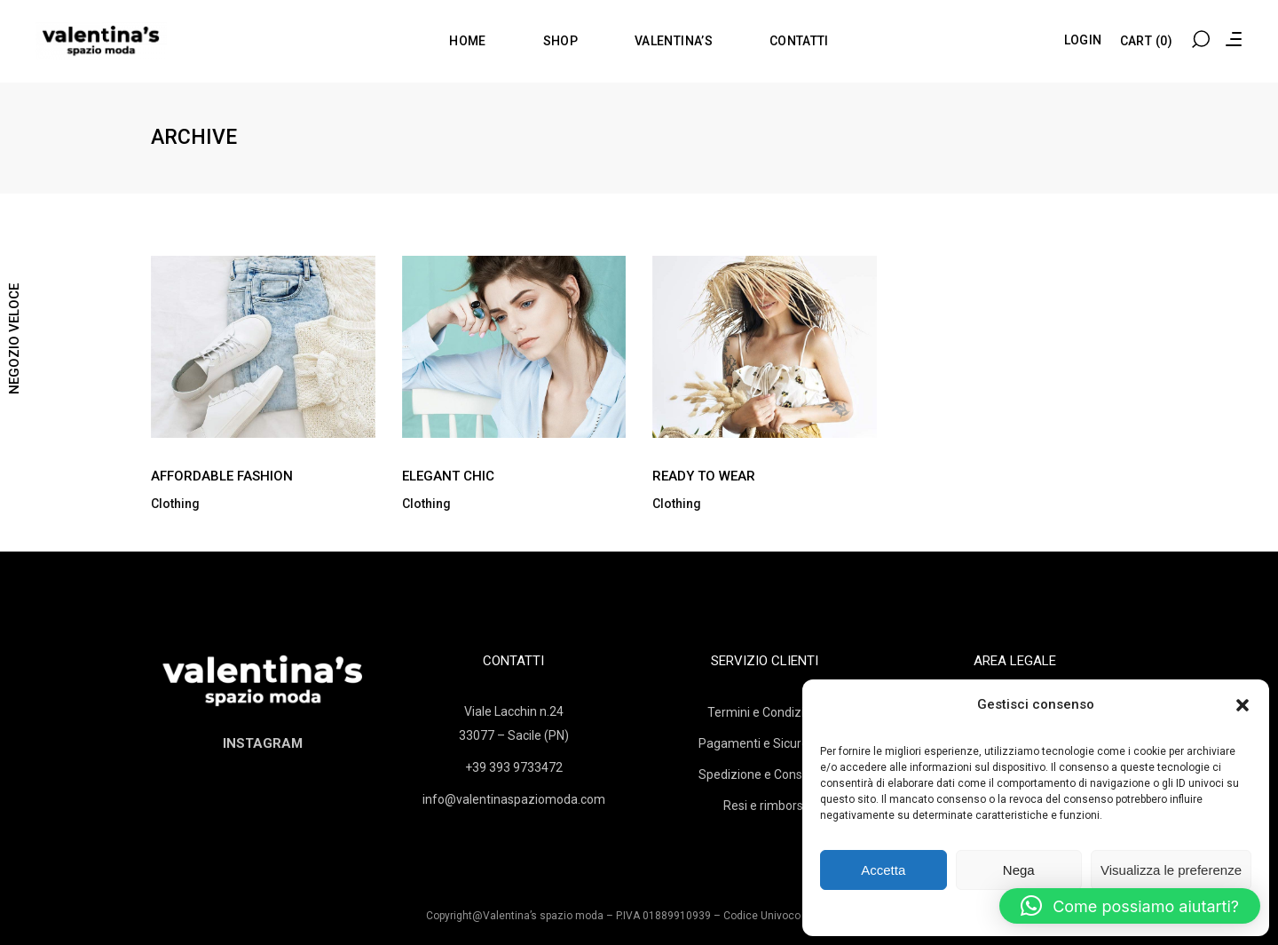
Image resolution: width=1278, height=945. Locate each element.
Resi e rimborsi (764, 805)
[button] (1242, 705)
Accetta (883, 870)
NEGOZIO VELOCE (14, 338)
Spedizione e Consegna (764, 774)
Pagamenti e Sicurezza (764, 743)
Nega (1019, 870)
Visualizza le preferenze (1171, 870)
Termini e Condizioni (764, 712)
